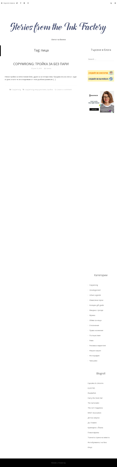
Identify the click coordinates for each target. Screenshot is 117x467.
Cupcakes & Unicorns (95, 383)
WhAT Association (94, 413)
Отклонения (94, 325)
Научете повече (7, 3)
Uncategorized (94, 290)
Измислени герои (96, 300)
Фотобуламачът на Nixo (97, 442)
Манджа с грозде (96, 310)
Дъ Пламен (92, 422)
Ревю (91, 340)
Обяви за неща (95, 320)
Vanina (48, 68)
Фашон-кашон (95, 350)
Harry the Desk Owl (95, 398)
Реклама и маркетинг (97, 345)
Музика (92, 315)
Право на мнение (96, 330)
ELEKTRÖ (91, 388)
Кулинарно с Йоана (95, 427)
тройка (50, 89)
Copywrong (16, 89)
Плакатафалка (93, 432)
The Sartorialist (93, 403)
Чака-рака (93, 360)
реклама (42, 89)
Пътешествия (94, 335)
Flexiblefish (92, 393)
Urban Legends (95, 295)
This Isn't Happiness (95, 408)
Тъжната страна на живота (98, 437)
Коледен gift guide (96, 305)
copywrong (29, 89)
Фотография (94, 355)
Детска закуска (93, 418)
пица (37, 89)
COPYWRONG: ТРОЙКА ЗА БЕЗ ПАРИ (41, 64)
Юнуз (90, 447)
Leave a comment (64, 89)
